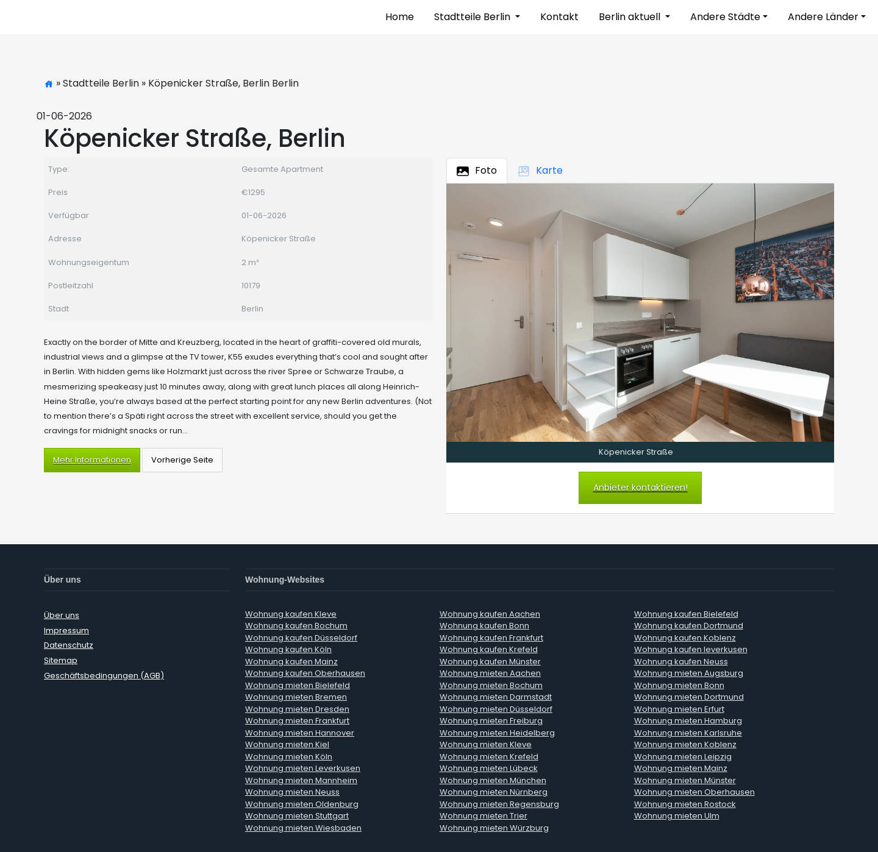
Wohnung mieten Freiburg (491, 720)
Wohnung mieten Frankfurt (297, 720)
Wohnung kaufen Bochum (296, 625)
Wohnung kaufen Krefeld (489, 649)
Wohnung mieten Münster (685, 780)
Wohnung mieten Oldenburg (302, 804)
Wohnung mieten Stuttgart (297, 816)
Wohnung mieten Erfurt (679, 709)
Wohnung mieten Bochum (491, 685)
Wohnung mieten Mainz (680, 768)
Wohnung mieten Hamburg (688, 720)
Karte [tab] (540, 170)
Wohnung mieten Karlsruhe (688, 733)
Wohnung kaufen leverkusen (691, 649)
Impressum (66, 630)
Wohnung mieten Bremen (296, 697)
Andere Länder (823, 17)
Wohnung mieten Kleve (486, 744)
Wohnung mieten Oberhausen (694, 792)
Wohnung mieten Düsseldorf (496, 709)
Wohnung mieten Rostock (685, 804)
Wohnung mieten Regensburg (499, 804)
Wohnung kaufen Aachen (490, 614)
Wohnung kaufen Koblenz (685, 638)
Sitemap (60, 660)
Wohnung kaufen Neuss (681, 661)
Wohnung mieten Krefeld (489, 756)
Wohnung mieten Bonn (679, 685)
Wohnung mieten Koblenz (685, 744)
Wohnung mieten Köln (288, 756)
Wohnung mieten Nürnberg (494, 792)
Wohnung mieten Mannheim (301, 780)
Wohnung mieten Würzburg (494, 828)
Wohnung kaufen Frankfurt (491, 638)
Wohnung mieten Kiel (287, 744)
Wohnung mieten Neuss (292, 792)
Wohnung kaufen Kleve (291, 614)
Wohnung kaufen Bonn (484, 625)
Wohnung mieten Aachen (490, 673)
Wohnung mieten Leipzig (683, 756)
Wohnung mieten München (493, 780)
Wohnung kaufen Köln (288, 649)
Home (399, 17)
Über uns (61, 615)
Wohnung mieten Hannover (299, 733)
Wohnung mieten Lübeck (489, 768)
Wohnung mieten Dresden (297, 709)
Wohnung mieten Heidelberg (497, 733)
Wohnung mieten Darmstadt (496, 697)
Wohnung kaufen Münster (490, 661)
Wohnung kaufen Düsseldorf (301, 638)
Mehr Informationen (92, 460)
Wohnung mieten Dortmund (689, 697)
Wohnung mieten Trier (483, 816)
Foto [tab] (477, 170)
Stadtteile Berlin (473, 17)
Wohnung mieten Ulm (676, 816)
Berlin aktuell (631, 17)
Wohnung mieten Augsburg (688, 673)
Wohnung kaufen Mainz (291, 661)
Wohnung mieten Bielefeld (297, 685)
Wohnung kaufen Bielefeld (686, 614)
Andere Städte (725, 17)
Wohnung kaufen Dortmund (688, 625)
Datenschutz (68, 645)
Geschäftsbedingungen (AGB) (104, 675)
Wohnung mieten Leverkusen (302, 768)
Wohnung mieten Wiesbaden (303, 828)
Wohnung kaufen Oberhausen (305, 673)
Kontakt (559, 17)
